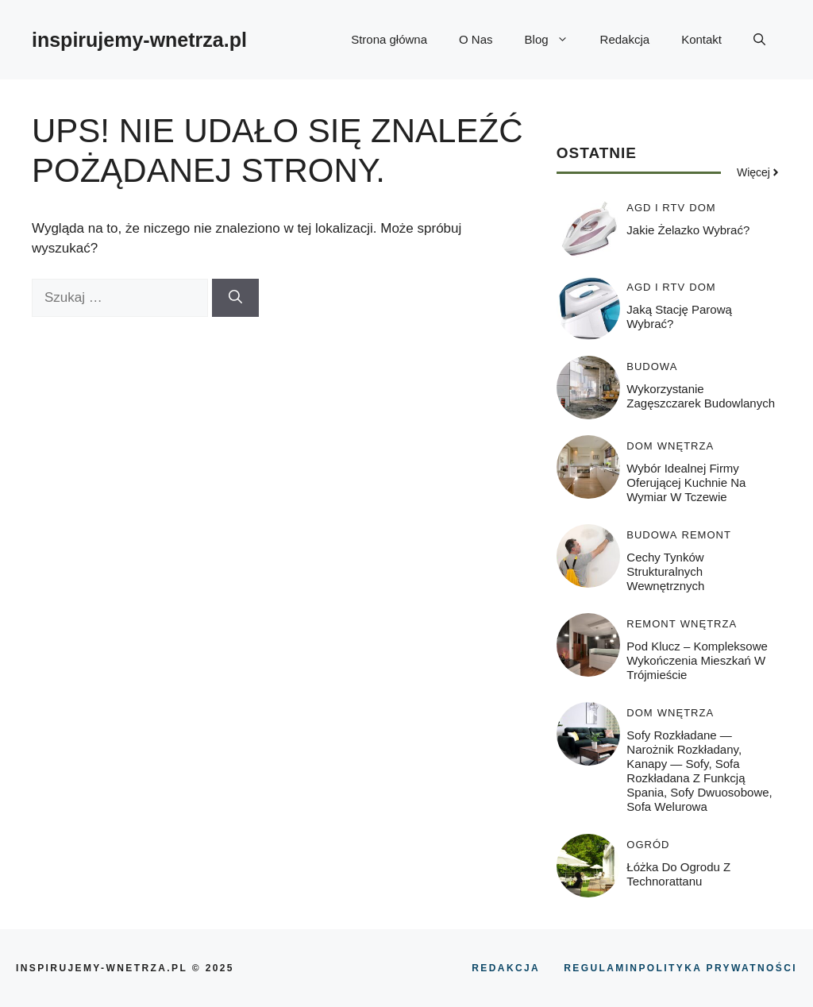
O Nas (476, 39)
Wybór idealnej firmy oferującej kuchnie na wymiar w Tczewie (686, 482)
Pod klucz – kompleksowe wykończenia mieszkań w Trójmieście (697, 660)
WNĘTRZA (685, 446)
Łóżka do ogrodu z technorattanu (678, 874)
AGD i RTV (655, 208)
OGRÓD (647, 844)
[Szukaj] (235, 298)
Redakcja (625, 39)
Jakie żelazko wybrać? (687, 230)
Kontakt (701, 39)
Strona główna (389, 39)
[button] (759, 40)
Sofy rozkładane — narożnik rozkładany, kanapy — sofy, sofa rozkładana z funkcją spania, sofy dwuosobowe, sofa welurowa (699, 770)
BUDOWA (651, 366)
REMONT (706, 535)
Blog (554, 40)
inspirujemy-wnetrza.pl (139, 40)
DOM (702, 208)
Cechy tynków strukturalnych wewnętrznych (665, 571)
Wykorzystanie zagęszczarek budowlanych (700, 396)
